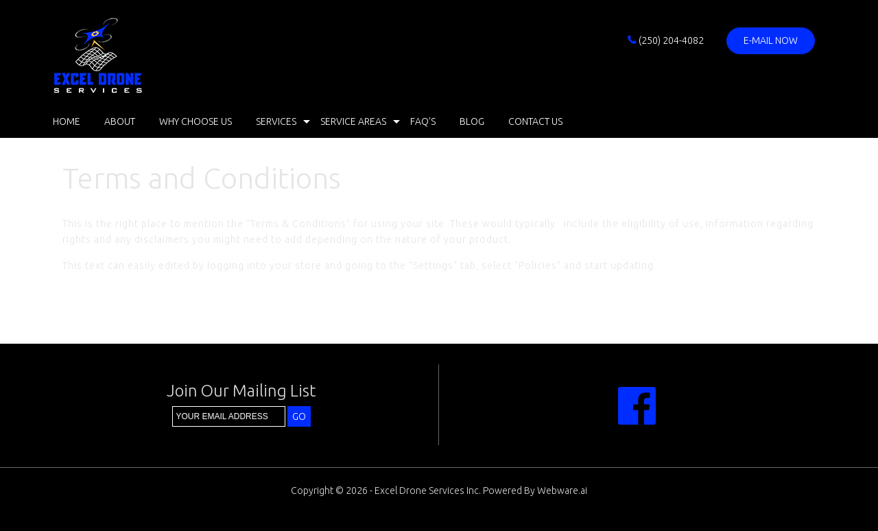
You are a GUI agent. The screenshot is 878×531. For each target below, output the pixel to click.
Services (276, 121)
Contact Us (535, 121)
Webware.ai (562, 490)
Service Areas (353, 121)
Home (66, 121)
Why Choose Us (195, 121)
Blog (472, 121)
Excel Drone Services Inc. (428, 490)
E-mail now (771, 40)
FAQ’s (423, 121)
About (119, 121)
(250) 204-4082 (666, 40)
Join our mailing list (241, 391)
